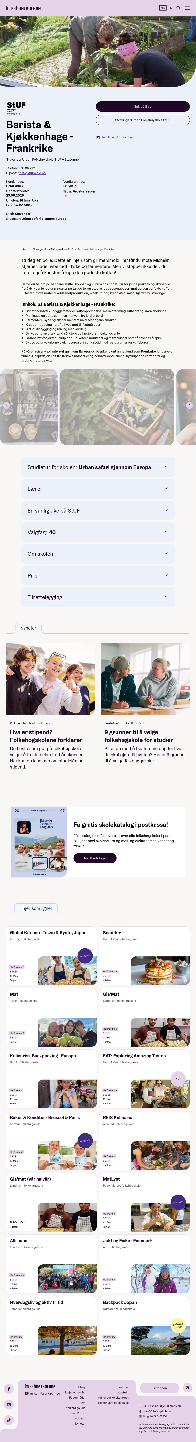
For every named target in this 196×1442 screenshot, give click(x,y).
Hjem (24, 249)
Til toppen (159, 1388)
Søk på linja (142, 106)
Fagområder (77, 1398)
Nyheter (80, 1424)
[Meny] (187, 8)
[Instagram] (9, 1405)
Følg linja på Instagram (114, 137)
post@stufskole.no (32, 173)
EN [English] (170, 8)
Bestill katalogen (95, 858)
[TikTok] (9, 1420)
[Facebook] (9, 1389)
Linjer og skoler (75, 1392)
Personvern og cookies (113, 1403)
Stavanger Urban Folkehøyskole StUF (143, 120)
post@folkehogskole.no (157, 1411)
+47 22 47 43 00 (152, 1406)
